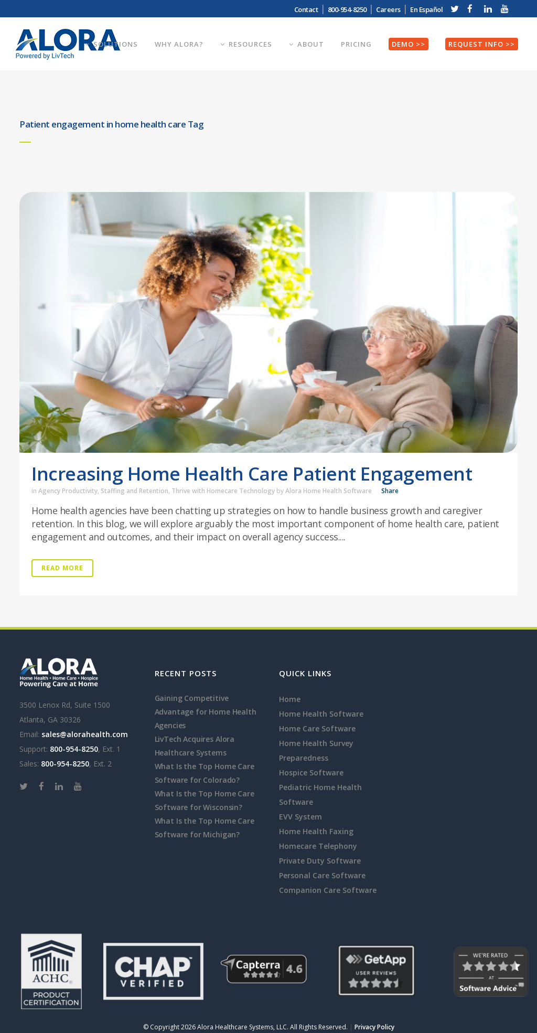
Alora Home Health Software (328, 490)
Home (289, 699)
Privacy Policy (374, 1027)
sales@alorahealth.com (84, 734)
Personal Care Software (322, 875)
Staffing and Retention (134, 490)
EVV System (300, 817)
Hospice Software (311, 773)
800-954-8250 (347, 9)
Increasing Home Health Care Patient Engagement (251, 473)
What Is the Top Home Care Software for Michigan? (204, 827)
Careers (388, 9)
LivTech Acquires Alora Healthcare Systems (195, 746)
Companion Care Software (328, 890)
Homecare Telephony (318, 846)
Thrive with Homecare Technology (223, 490)
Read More (62, 567)
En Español (426, 9)
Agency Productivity (68, 490)
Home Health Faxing (316, 831)
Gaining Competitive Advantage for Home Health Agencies (205, 711)
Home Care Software (317, 728)
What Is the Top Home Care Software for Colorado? (204, 773)
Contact (306, 9)
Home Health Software (321, 714)
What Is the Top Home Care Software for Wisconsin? (204, 800)
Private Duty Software (320, 861)
